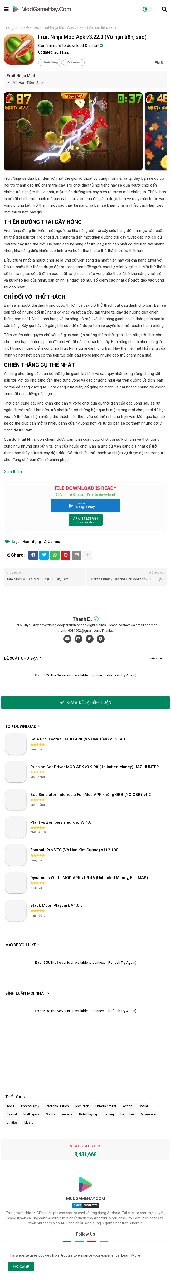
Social (143, 1106)
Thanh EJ (82, 619)
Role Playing (88, 1114)
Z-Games (31, 27)
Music (28, 1122)
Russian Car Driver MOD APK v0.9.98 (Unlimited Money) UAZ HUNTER (94, 767)
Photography (30, 1106)
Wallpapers (31, 1114)
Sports (50, 1114)
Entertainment (105, 1106)
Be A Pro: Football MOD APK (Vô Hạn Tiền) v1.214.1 (78, 739)
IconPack (82, 1106)
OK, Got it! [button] (21, 1267)
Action (127, 1106)
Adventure (148, 1114)
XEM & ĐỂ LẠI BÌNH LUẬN (85, 702)
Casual (12, 1114)
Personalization (57, 1106)
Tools (10, 1106)
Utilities (12, 1122)
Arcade (67, 1114)
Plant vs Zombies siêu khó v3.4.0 (60, 822)
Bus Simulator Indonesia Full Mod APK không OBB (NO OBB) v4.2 (90, 794)
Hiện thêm (157, 658)
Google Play (85, 507)
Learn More (130, 1255)
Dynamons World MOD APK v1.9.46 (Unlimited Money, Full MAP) (89, 877)
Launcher (127, 1114)
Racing (109, 1114)
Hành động (50, 62)
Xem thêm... (14, 471)
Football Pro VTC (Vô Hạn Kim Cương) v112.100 (74, 850)
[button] (164, 9)
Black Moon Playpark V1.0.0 (56, 905)
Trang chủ (12, 27)
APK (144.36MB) (85, 518)
